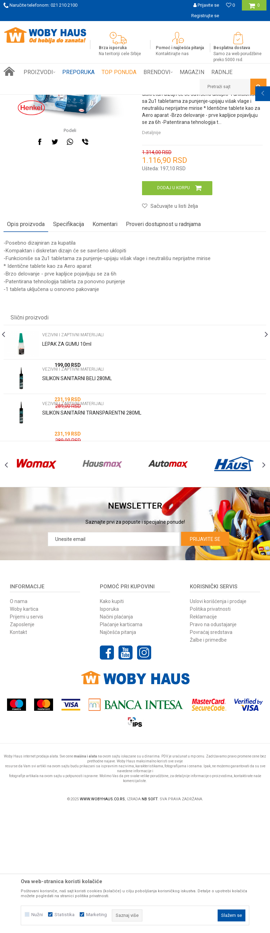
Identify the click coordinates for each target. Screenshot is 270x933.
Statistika (64, 914)
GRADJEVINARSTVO (87, 100)
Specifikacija (68, 333)
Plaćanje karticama (121, 747)
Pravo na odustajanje (213, 747)
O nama (18, 724)
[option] (135, 26)
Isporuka (109, 732)
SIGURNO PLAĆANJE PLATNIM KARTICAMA (134, 26)
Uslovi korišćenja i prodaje (218, 724)
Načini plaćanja (116, 739)
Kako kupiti (112, 724)
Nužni (37, 914)
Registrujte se (205, 15)
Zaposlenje (22, 747)
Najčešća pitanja (118, 755)
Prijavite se (205, 662)
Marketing (96, 914)
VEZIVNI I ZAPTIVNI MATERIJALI (143, 100)
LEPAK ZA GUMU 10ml (66, 453)
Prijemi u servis (26, 739)
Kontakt (18, 755)
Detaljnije (150, 241)
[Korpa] (254, 8)
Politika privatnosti (210, 732)
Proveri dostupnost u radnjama (163, 333)
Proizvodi (53, 100)
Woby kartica (24, 732)
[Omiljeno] (230, 5)
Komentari (104, 333)
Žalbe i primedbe (208, 763)
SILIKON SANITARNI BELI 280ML (77, 487)
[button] (233, 86)
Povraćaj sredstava (211, 755)
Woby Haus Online (21, 100)
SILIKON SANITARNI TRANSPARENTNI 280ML (91, 521)
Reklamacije (203, 739)
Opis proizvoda (26, 333)
